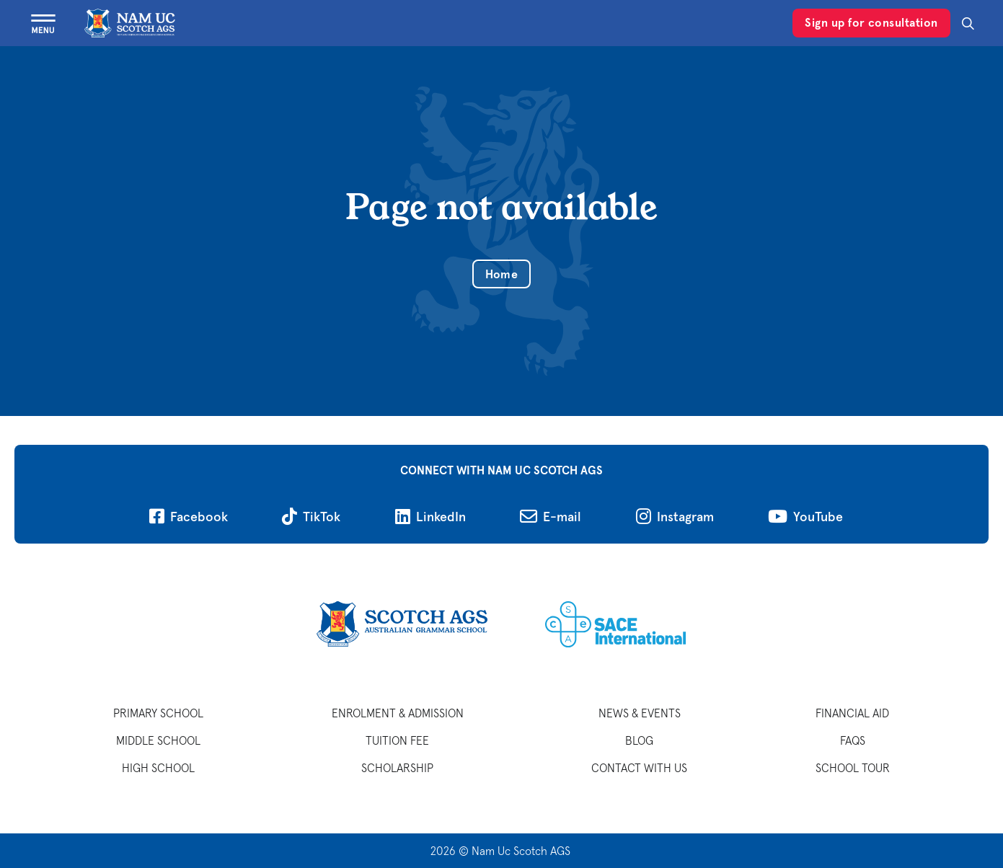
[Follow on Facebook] (188, 516)
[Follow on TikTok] (311, 516)
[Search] (968, 23)
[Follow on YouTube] (805, 516)
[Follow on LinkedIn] (430, 516)
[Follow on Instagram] (675, 516)
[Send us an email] (550, 516)
